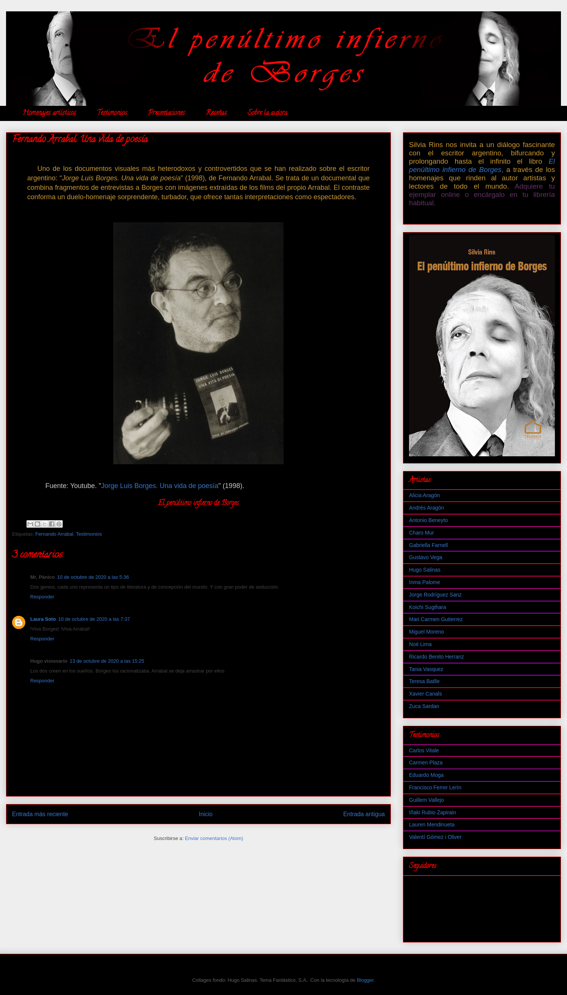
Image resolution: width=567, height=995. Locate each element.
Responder (42, 597)
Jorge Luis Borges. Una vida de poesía (159, 486)
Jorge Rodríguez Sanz (435, 595)
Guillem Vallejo (426, 800)
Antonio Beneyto (428, 520)
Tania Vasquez (426, 669)
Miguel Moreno (426, 632)
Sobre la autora (267, 113)
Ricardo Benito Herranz (436, 657)
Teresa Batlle (424, 681)
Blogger (365, 980)
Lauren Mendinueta (432, 824)
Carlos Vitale (424, 750)
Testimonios (112, 113)
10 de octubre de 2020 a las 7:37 (94, 619)
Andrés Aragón (426, 508)
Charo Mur (421, 533)
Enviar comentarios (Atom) (214, 838)
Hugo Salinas (424, 570)
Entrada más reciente (40, 814)
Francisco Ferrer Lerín (435, 787)
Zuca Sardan (424, 706)
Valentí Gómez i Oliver (435, 837)
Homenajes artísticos (49, 113)
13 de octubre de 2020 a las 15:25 (107, 661)
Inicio (205, 814)
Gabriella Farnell (428, 545)
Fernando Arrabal (54, 534)
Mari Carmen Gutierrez (436, 619)
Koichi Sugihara (427, 607)
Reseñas (216, 113)
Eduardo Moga (426, 775)
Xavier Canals (425, 694)
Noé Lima (420, 644)
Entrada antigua (364, 814)
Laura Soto (43, 619)
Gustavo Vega (425, 557)
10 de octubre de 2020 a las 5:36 (93, 577)
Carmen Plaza (426, 762)
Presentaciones (166, 113)
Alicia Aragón (424, 495)
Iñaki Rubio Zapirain (432, 812)
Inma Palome (424, 582)
